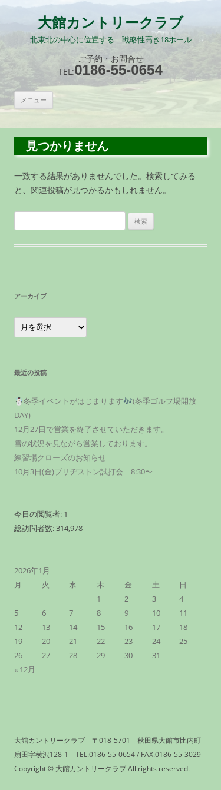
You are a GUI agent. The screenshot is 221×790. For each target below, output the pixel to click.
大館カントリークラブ (110, 23)
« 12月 (24, 669)
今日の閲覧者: (39, 514)
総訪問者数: (35, 528)
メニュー (34, 99)
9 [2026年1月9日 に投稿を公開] (126, 613)
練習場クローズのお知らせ (60, 457)
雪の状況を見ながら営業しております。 (83, 443)
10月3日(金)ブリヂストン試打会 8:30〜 (83, 471)
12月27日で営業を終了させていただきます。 (91, 429)
